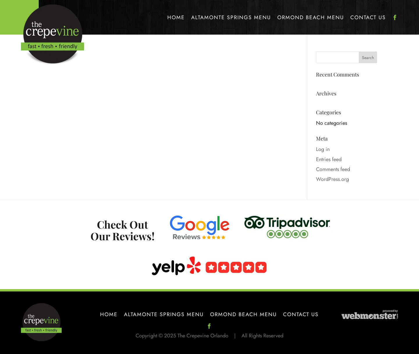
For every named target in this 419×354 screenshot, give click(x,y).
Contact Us (368, 17)
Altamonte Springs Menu (231, 17)
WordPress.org (332, 179)
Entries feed (329, 159)
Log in (323, 149)
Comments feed (333, 169)
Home (176, 17)
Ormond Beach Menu (310, 17)
